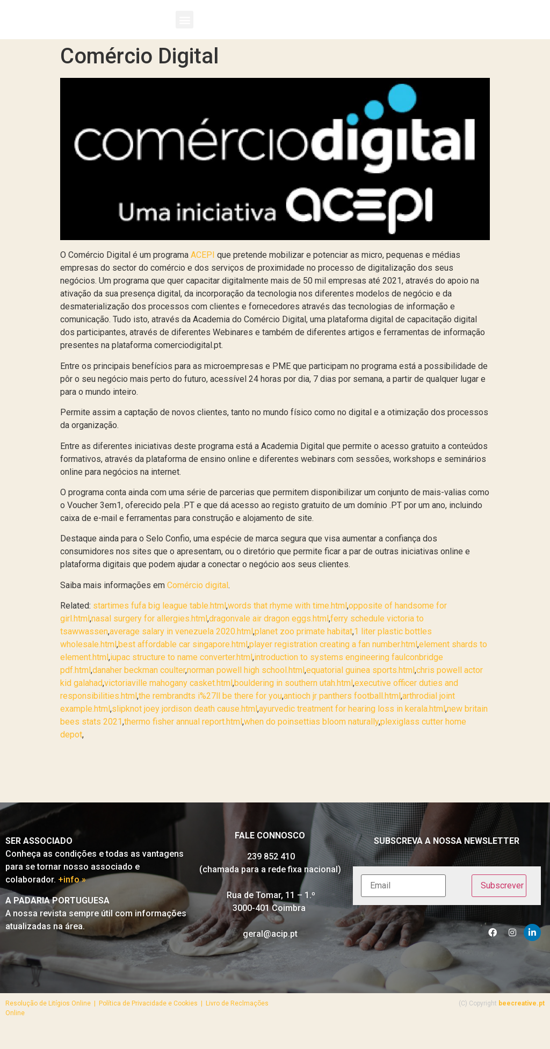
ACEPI (203, 273)
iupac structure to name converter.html (181, 675)
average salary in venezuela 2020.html (181, 650)
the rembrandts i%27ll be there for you (210, 714)
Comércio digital (197, 603)
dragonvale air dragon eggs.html (269, 637)
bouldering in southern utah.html (293, 701)
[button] (184, 29)
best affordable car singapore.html (183, 662)
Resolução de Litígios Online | (52, 1021)
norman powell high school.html (246, 688)
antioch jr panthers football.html (342, 714)
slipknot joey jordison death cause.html (184, 727)
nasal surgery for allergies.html (149, 637)
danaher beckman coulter (138, 688)
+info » (72, 898)
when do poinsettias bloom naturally (311, 740)
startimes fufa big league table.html (159, 624)
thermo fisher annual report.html (183, 740)
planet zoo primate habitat (303, 650)
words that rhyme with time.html (287, 624)
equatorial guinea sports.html (360, 688)
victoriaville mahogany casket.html (168, 701)
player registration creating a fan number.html (333, 662)
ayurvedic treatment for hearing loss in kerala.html (352, 727)
